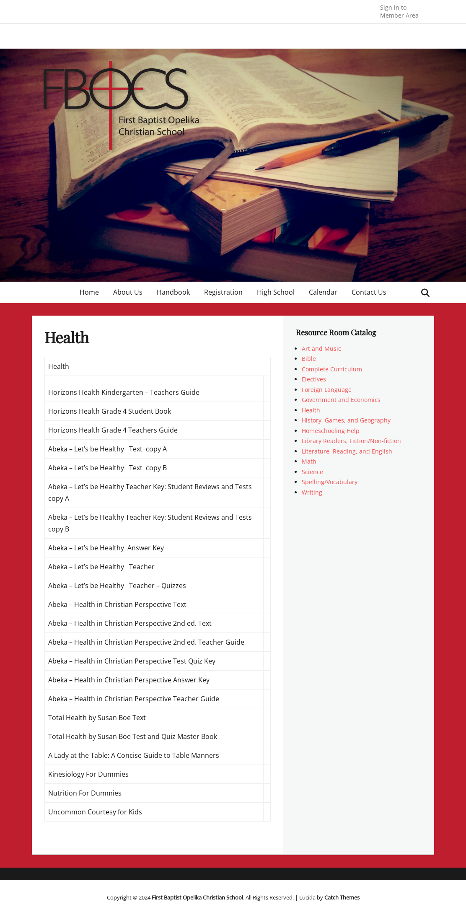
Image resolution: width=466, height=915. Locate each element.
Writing (312, 492)
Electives (314, 379)
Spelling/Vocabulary (329, 482)
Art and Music (321, 349)
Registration (223, 292)
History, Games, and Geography (346, 420)
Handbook (173, 292)
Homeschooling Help (331, 431)
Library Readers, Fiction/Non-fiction (351, 441)
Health (311, 410)
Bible (309, 359)
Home (89, 292)
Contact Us (369, 292)
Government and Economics (341, 400)
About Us (127, 292)
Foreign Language (327, 390)
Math (309, 461)
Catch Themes (342, 897)
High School (276, 292)
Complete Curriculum (332, 369)
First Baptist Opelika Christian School (197, 897)
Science (312, 472)
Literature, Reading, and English (347, 451)
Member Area (399, 11)
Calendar (323, 292)
